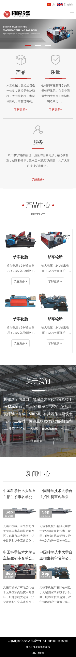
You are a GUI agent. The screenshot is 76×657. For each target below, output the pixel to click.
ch (51, 4)
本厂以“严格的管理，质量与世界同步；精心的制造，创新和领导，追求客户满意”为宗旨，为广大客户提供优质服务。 (38, 160)
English (65, 4)
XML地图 (38, 653)
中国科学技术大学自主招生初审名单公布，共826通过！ (19, 497)
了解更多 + (38, 441)
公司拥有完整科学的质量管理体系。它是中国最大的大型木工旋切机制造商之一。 (55, 93)
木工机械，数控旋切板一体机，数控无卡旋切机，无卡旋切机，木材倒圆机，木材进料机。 (20, 93)
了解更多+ (20, 109)
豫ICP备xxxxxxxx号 (38, 646)
